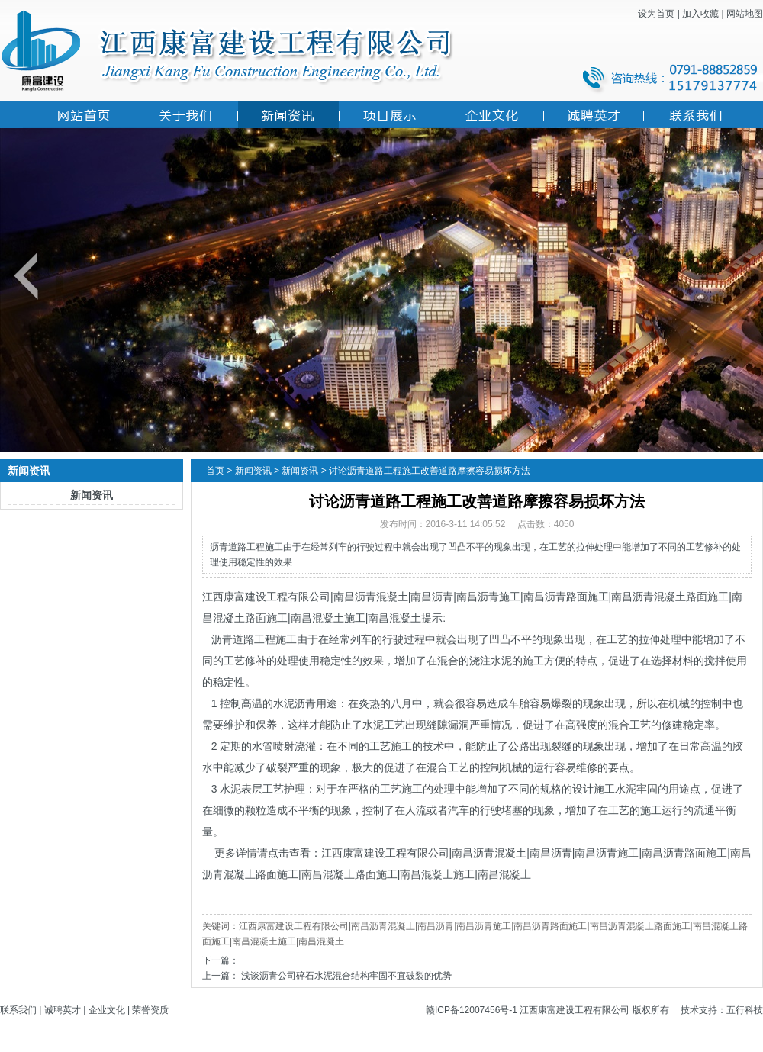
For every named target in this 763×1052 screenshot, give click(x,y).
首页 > (219, 470)
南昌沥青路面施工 (566, 596)
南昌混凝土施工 (328, 618)
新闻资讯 (91, 495)
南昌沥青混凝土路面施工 (670, 596)
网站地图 (744, 13)
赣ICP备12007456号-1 (471, 1010)
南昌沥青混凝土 (370, 596)
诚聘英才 (62, 1010)
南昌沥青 (431, 596)
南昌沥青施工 (488, 596)
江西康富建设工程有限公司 (266, 596)
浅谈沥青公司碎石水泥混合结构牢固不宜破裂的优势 (346, 975)
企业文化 (107, 1010)
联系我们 (18, 1010)
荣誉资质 (150, 1010)
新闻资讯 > (257, 470)
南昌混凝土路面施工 (349, 874)
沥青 (222, 639)
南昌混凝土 (394, 618)
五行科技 (744, 1010)
